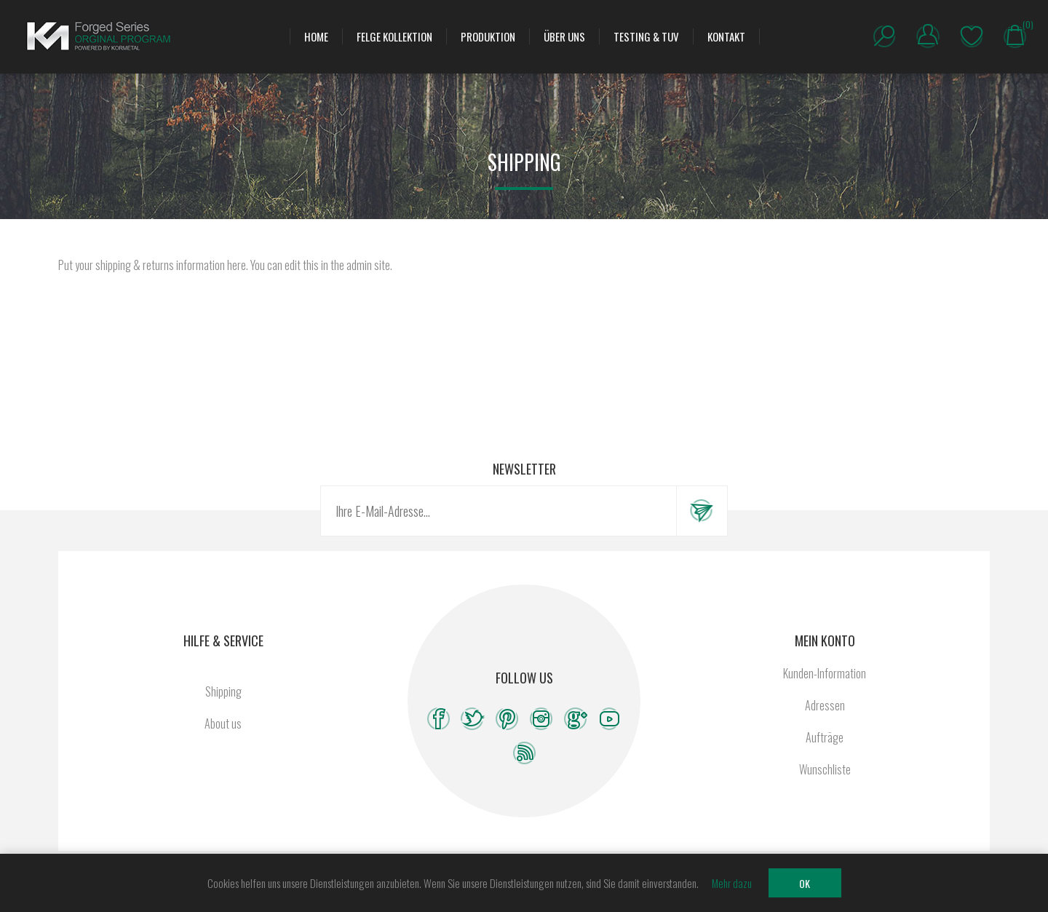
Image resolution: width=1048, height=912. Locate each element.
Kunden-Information (824, 673)
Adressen (825, 705)
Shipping (223, 691)
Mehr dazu (732, 883)
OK (804, 883)
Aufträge (824, 737)
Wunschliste (971, 36)
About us (223, 723)
